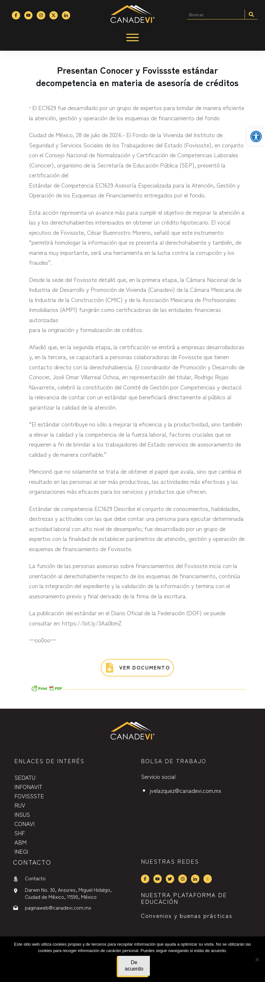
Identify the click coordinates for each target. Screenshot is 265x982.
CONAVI (24, 823)
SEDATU (24, 777)
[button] (256, 136)
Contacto (35, 878)
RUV (19, 805)
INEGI (21, 851)
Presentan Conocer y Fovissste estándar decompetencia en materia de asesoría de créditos (137, 76)
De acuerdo (134, 965)
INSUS (22, 814)
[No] (257, 959)
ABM (20, 842)
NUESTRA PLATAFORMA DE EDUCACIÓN (184, 898)
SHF (19, 833)
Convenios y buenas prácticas (186, 915)
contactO (32, 862)
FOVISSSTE (29, 796)
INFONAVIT (28, 786)
